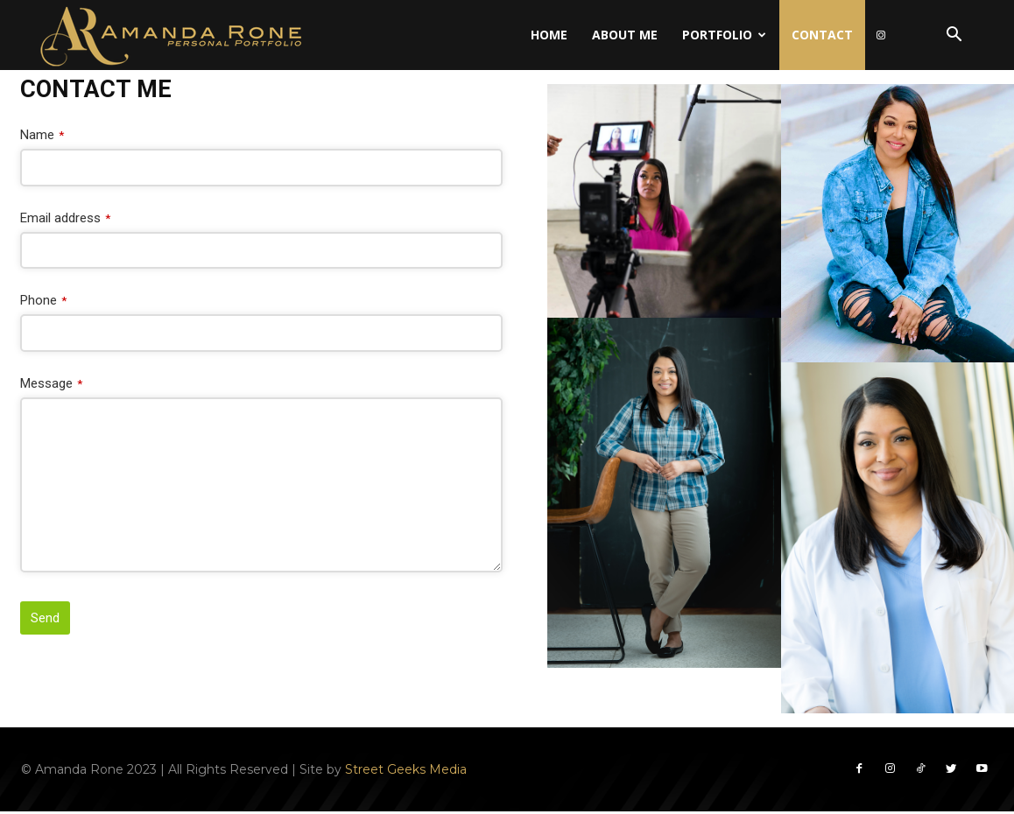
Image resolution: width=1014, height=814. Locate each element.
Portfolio (724, 34)
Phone (43, 300)
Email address (65, 218)
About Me (625, 34)
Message (51, 383)
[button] (954, 36)
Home (549, 34)
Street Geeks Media (406, 770)
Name (42, 135)
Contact (822, 34)
